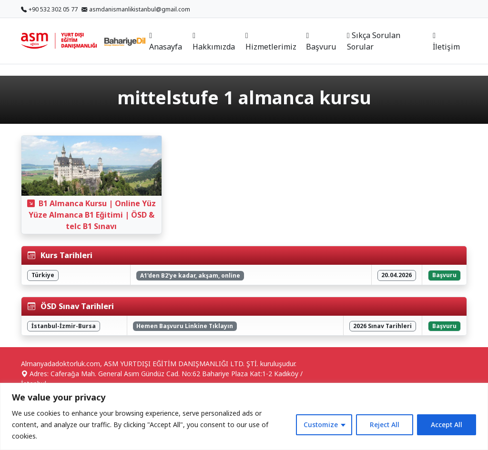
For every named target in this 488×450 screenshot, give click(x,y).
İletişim (446, 42)
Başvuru (321, 42)
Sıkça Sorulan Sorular (373, 41)
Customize (321, 424)
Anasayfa (165, 42)
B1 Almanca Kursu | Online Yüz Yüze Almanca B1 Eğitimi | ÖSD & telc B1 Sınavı (91, 214)
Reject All (384, 424)
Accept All (446, 424)
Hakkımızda (214, 42)
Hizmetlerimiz (270, 42)
